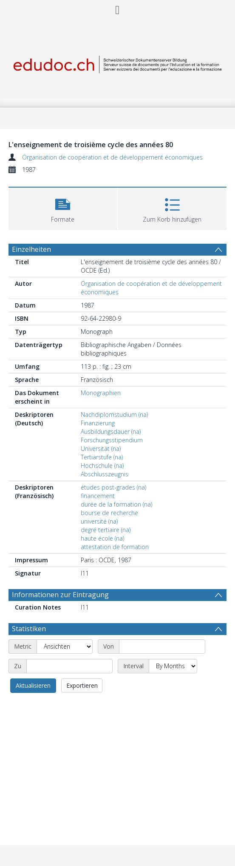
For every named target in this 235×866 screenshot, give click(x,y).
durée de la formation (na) (116, 504)
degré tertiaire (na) (105, 530)
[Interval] (173, 666)
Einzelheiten (31, 249)
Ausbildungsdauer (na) (111, 431)
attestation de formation (115, 547)
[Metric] (65, 646)
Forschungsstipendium (112, 440)
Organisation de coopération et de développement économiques (112, 157)
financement (98, 496)
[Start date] (162, 646)
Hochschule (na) (102, 465)
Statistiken (29, 628)
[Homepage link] (117, 63)
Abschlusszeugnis (104, 474)
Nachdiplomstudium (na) (114, 414)
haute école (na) (102, 538)
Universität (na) (101, 448)
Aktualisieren (33, 685)
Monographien (101, 393)
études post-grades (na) (113, 487)
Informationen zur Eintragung (60, 594)
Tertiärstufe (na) (102, 457)
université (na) (99, 521)
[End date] (69, 666)
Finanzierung (98, 423)
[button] (62, 208)
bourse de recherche (109, 513)
